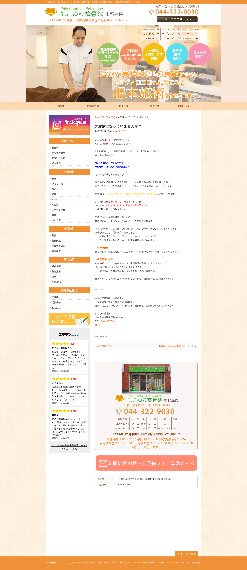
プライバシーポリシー (112, 562)
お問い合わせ (58, 158)
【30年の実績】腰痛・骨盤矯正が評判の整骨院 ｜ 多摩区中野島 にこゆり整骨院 (106, 2)
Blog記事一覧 (101, 117)
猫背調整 (56, 251)
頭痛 (54, 194)
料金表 (55, 147)
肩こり (55, 189)
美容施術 (56, 271)
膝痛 (54, 215)
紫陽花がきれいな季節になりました (176, 346)
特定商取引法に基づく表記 (135, 562)
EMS (54, 276)
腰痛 (54, 178)
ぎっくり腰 (57, 183)
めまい (55, 199)
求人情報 (56, 163)
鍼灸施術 (56, 266)
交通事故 (56, 297)
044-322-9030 (108, 321)
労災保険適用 (58, 153)
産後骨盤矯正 (58, 246)
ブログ (114, 117)
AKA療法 (56, 282)
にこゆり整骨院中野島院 (73, 562)
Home (98, 325)
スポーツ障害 (58, 209)
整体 (54, 235)
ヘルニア (56, 220)
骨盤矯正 (56, 240)
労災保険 (56, 302)
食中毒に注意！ (106, 346)
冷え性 (55, 204)
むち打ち (56, 307)
